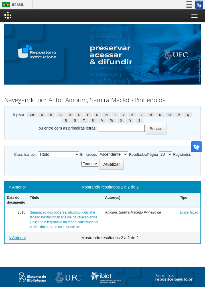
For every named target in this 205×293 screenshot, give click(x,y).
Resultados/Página (143, 155)
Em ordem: (88, 155)
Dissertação (189, 212)
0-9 (31, 114)
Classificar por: (25, 155)
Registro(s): (182, 155)
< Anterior (17, 187)
